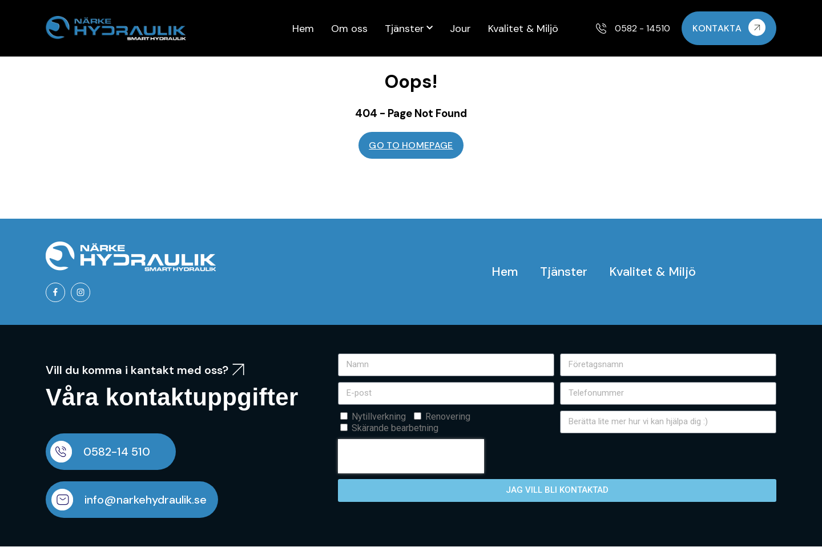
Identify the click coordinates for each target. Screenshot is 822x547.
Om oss (349, 28)
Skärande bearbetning (395, 428)
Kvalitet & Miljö (523, 28)
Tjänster (409, 28)
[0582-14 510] (61, 452)
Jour (460, 28)
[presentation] (411, 457)
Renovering (447, 417)
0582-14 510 (117, 452)
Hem (303, 28)
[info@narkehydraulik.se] (62, 500)
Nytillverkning (379, 417)
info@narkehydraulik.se (147, 500)
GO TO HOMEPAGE (411, 145)
